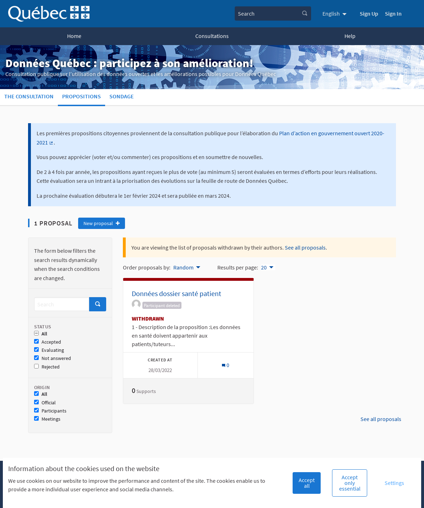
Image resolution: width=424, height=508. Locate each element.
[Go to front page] (48, 14)
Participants (50, 411)
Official (45, 403)
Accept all (307, 482)
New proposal (101, 223)
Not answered (52, 358)
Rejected (47, 367)
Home (74, 35)
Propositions (81, 96)
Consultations (212, 35)
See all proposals (305, 247)
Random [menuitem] (183, 267)
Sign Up (369, 13)
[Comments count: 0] (225, 365)
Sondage (121, 96)
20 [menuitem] (264, 267)
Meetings (47, 419)
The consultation (29, 96)
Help (349, 35)
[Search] (61, 304)
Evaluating (49, 350)
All (40, 334)
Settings (394, 482)
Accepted (47, 342)
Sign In (393, 13)
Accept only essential (349, 483)
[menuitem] (335, 13)
